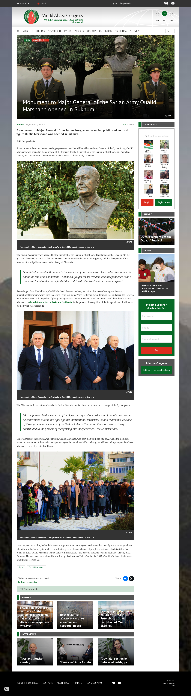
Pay (156, 350)
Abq (164, 20)
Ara (171, 20)
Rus (157, 13)
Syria (28, 40)
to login (22, 581)
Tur (171, 13)
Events (68, 31)
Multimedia (120, 31)
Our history (105, 31)
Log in (114, 3)
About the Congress (34, 31)
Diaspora (91, 31)
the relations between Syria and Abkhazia (50, 302)
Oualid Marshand (40, 40)
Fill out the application (156, 369)
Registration (126, 3)
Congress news (94, 683)
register (33, 581)
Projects (79, 31)
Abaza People (54, 31)
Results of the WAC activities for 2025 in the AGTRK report (154, 288)
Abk (157, 20)
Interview (134, 31)
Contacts (47, 683)
